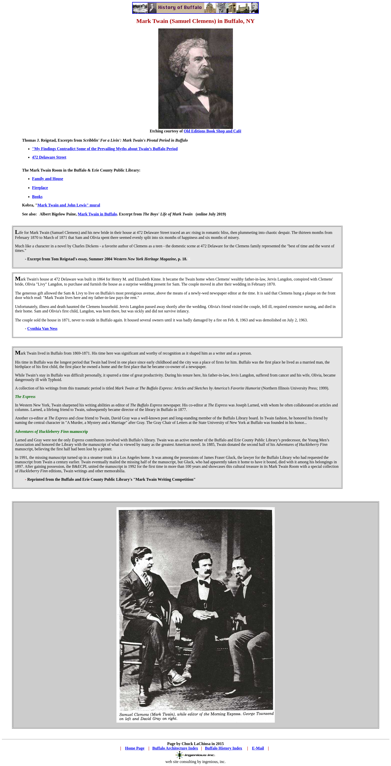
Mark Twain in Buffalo (97, 214)
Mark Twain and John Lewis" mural (68, 205)
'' (33, 149)
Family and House (47, 179)
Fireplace (40, 188)
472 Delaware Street (49, 157)
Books (37, 196)
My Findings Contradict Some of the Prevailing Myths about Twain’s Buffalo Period (106, 149)
